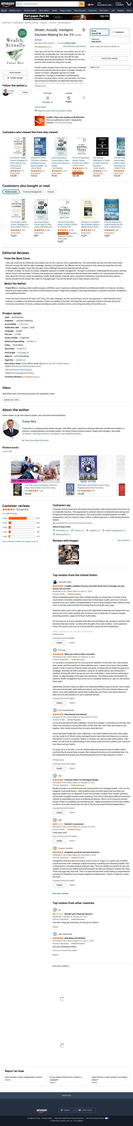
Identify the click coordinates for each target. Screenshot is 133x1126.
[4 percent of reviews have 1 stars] (21, 536)
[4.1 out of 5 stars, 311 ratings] (100, 171)
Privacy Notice (47, 1118)
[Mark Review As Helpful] (59, 643)
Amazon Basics (30, 10)
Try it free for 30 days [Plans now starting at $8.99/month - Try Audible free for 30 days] (63, 123)
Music (129, 10)
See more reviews (60, 893)
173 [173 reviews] (93, 230)
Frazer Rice (42, 43)
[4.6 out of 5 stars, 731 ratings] (38, 171)
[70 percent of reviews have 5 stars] (21, 518)
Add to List (94, 67)
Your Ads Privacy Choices (95, 1118)
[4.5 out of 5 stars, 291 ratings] (121, 171)
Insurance (52, 23)
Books (54, 10)
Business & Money (31, 23)
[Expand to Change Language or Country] (74, 1110)
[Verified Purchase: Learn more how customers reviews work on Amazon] (74, 594)
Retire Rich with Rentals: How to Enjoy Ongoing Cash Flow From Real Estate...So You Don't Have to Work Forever (93, 486)
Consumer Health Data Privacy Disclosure (69, 1118)
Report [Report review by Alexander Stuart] (72, 643)
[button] (4, 10)
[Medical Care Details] (21, 10)
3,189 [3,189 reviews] (47, 230)
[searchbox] (51, 4)
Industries (43, 23)
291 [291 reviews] (117, 230)
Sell (113, 10)
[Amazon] (7, 4)
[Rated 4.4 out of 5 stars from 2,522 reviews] (42, 490)
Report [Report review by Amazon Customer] (72, 885)
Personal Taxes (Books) (22, 370)
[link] (19, 161)
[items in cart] (129, 4)
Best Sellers (44, 10)
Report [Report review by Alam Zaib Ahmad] (55, 955)
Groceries (93, 10)
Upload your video (11, 400)
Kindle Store (6, 23)
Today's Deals (65, 10)
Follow (25, 92)
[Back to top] (66, 1098)
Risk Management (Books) (23, 373)
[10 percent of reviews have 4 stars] (21, 522)
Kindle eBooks (18, 23)
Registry (120, 10)
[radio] (99, 32)
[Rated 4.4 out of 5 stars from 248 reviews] (94, 490)
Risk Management (64, 23)
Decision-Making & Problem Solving (67, 234)
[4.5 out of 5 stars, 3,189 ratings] (59, 171)
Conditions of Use (34, 1118)
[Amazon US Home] (42, 1111)
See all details (40, 107)
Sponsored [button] (7, 451)
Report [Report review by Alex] (72, 812)
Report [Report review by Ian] (55, 927)
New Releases (80, 10)
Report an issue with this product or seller (53, 111)
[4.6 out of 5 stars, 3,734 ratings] (79, 168)
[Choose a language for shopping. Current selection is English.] (66, 1110)
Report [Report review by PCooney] (72, 703)
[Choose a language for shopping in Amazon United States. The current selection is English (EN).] (90, 4)
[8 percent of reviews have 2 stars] (21, 532)
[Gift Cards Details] (108, 10)
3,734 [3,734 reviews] (71, 230)
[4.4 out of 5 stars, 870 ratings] (17, 171)
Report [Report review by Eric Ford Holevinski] (72, 768)
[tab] (60, 530)
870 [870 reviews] (23, 230)
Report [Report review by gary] (72, 841)
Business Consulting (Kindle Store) (26, 366)
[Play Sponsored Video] (35, 469)
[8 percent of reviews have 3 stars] (21, 527)
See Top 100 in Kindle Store (56, 364)
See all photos (123, 540)
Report (8, 1080)
